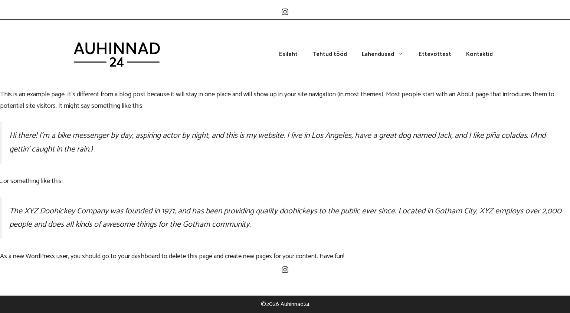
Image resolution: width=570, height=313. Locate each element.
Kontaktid (479, 54)
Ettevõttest (435, 54)
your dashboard (139, 256)
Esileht (288, 54)
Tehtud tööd (329, 54)
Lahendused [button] (386, 54)
